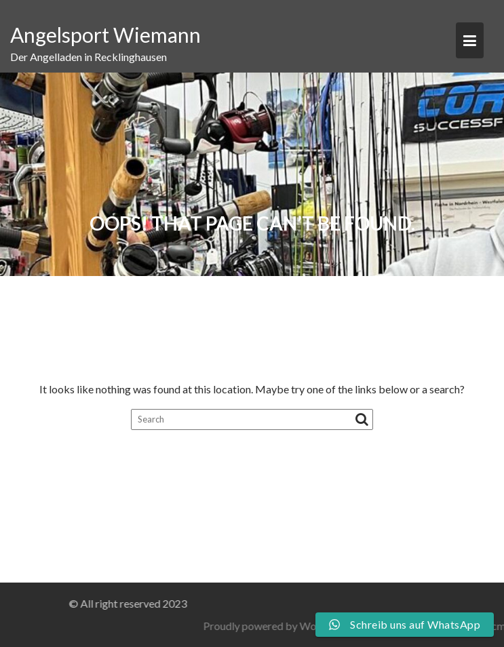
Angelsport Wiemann (105, 34)
